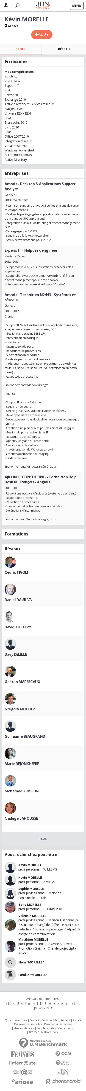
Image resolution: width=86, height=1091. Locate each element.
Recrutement (62, 1020)
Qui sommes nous (16, 1020)
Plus (43, 839)
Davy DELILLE (16, 654)
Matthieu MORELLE (33, 939)
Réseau (63, 49)
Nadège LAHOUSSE (21, 818)
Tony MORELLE (29, 904)
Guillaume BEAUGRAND (25, 736)
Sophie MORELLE (31, 888)
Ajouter (44, 34)
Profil (21, 49)
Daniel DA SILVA (18, 599)
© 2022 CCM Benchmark (43, 1032)
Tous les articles (46, 1028)
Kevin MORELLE (30, 877)
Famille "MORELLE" (32, 975)
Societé (76, 1020)
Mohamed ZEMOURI (22, 791)
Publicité (47, 1020)
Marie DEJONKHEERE (22, 763)
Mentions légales (24, 1028)
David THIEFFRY (18, 627)
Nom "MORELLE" (31, 962)
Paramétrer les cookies (58, 1024)
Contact (34, 1020)
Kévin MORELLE (30, 865)
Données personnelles (28, 1024)
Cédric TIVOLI (16, 572)
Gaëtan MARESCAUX (22, 681)
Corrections (65, 1028)
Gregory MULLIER (20, 709)
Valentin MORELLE (32, 916)
